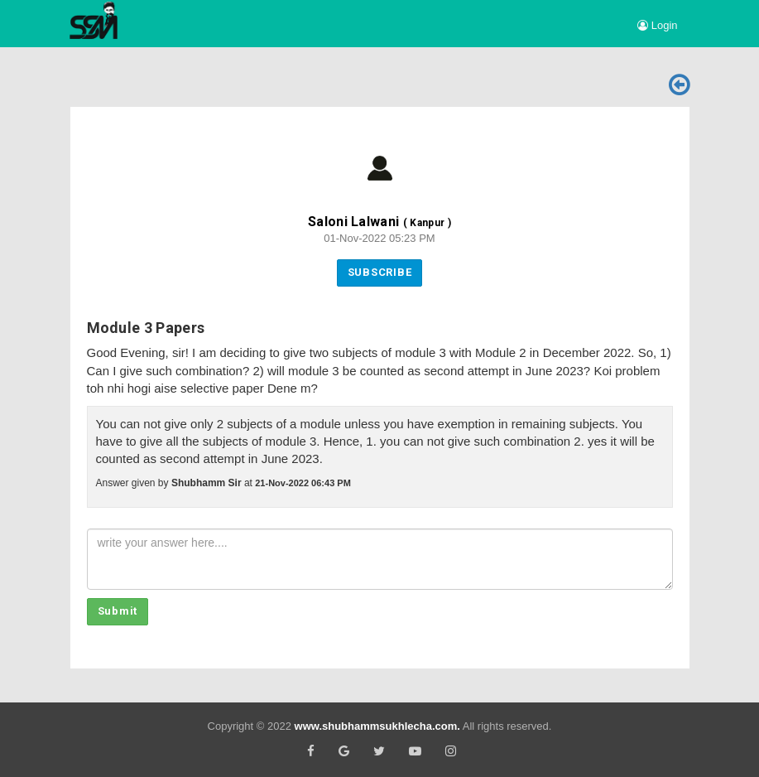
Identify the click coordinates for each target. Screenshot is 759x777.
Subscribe (380, 272)
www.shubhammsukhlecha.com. (377, 726)
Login (657, 25)
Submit (118, 611)
